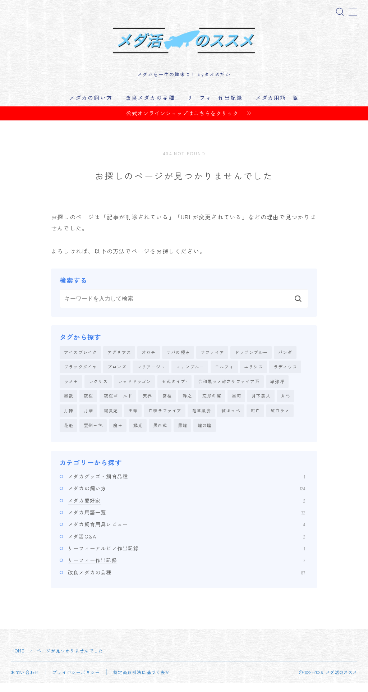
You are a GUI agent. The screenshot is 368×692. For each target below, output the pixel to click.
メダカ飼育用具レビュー (186, 533)
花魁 (68, 434)
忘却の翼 (211, 405)
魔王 (118, 434)
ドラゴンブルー (251, 360)
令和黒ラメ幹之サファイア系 (229, 389)
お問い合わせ (25, 681)
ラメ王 (71, 389)
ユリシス (253, 375)
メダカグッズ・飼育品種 (186, 485)
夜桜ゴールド (118, 405)
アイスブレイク (80, 360)
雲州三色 (93, 434)
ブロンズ (116, 375)
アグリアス (119, 360)
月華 (88, 419)
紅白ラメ (280, 419)
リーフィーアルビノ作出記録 (186, 557)
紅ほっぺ (230, 419)
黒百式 (160, 434)
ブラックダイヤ (80, 375)
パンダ (285, 360)
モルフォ (224, 375)
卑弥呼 (277, 389)
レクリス (98, 389)
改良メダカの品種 (150, 105)
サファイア (212, 360)
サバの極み (178, 360)
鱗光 (138, 434)
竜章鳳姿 (201, 419)
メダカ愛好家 (186, 509)
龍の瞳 (205, 434)
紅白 (255, 419)
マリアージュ (151, 375)
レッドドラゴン (134, 389)
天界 (147, 405)
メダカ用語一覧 (277, 105)
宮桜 (167, 405)
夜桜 (88, 405)
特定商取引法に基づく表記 (141, 681)
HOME (18, 660)
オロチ (149, 360)
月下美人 (261, 405)
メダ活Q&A (186, 545)
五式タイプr (175, 389)
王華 (133, 419)
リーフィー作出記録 (215, 105)
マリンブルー (190, 375)
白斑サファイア (164, 419)
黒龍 (182, 434)
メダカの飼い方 (90, 105)
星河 (236, 405)
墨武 (68, 405)
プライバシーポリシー (76, 681)
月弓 (285, 405)
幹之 (187, 405)
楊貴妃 (111, 419)
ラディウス (285, 375)
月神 (68, 419)
